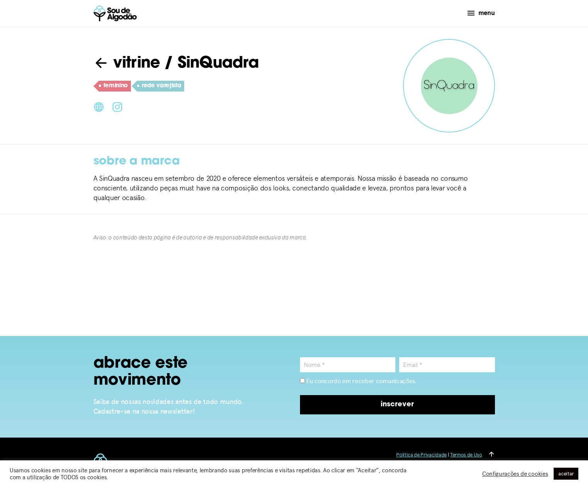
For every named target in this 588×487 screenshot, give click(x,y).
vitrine (126, 63)
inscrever (397, 404)
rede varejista (159, 86)
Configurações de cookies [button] (515, 473)
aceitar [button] (566, 474)
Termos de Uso (466, 455)
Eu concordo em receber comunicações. (358, 381)
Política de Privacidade (421, 455)
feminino (113, 86)
